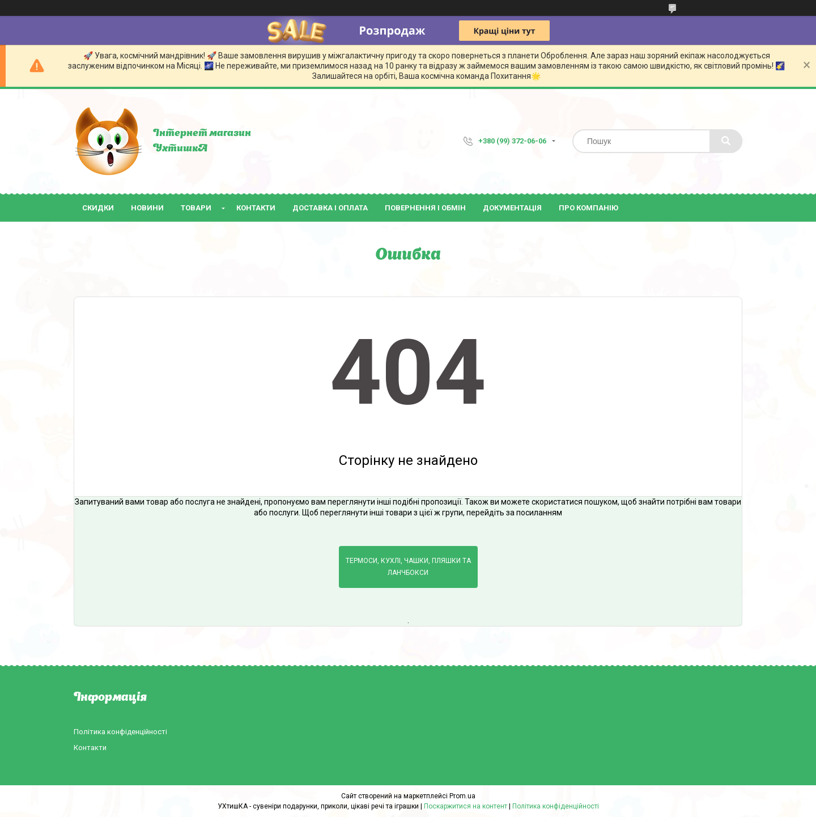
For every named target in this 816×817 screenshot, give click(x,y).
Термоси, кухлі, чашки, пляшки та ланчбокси (408, 567)
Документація (512, 208)
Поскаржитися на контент (465, 806)
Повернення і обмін (425, 208)
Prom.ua (462, 796)
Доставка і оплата (330, 208)
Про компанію (588, 208)
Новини (147, 208)
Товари (196, 208)
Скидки (98, 208)
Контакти (255, 208)
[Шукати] (725, 141)
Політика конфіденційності (120, 731)
